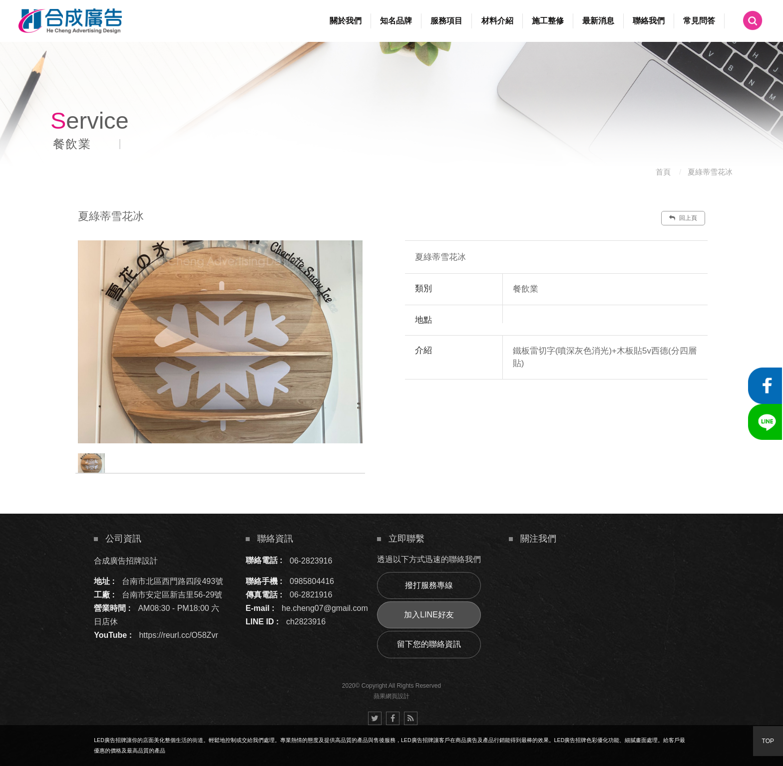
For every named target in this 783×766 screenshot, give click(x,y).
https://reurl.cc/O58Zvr (178, 635)
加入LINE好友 (429, 614)
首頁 (663, 172)
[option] (220, 341)
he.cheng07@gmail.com (325, 608)
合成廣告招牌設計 (126, 560)
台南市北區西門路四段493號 (172, 581)
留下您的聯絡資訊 (429, 644)
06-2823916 (311, 560)
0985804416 (312, 581)
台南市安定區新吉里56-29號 (172, 594)
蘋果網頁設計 (391, 696)
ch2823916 (306, 621)
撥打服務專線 (429, 585)
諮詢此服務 (616, 409)
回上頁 (683, 217)
